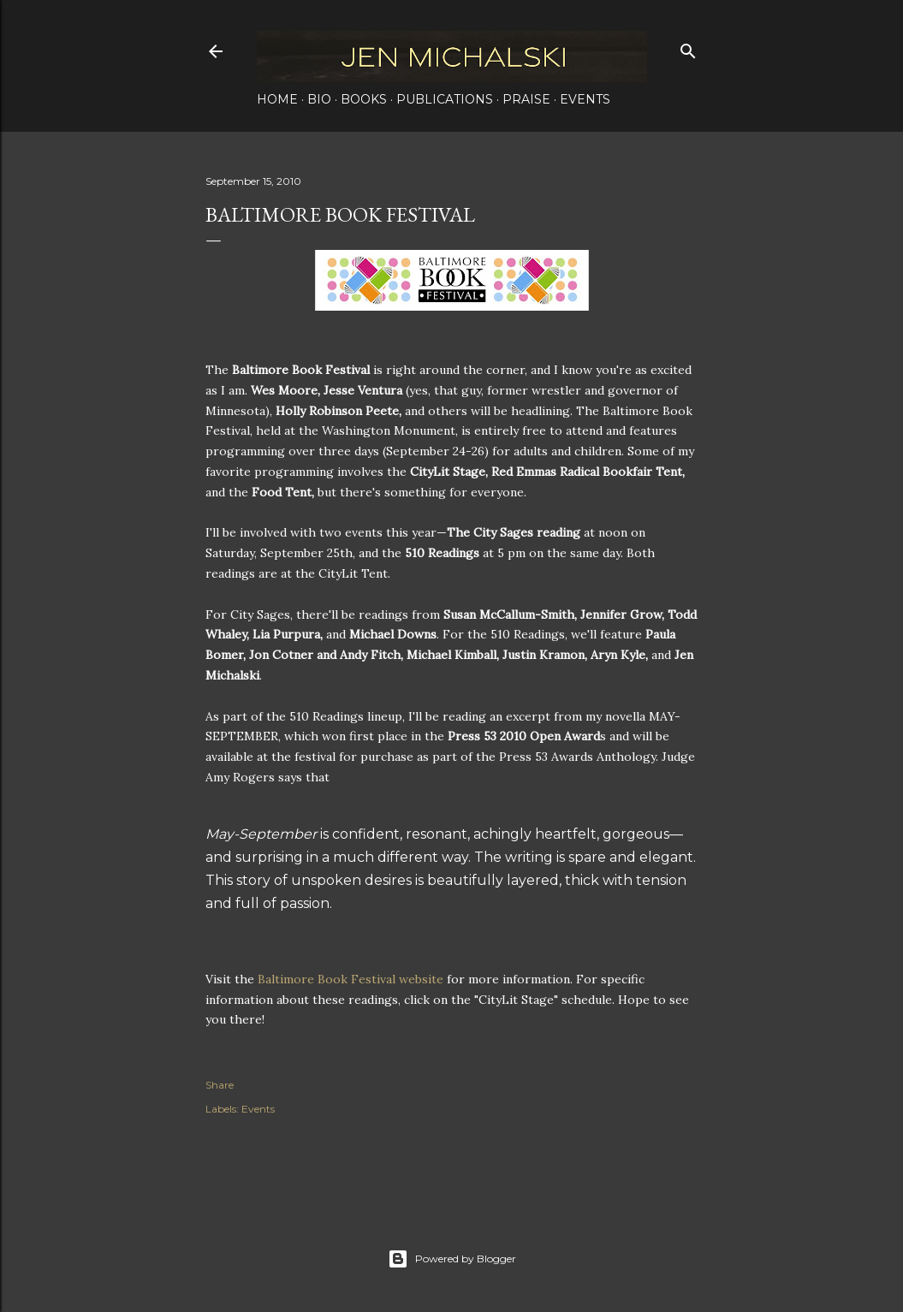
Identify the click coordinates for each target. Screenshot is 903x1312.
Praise (526, 99)
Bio (319, 99)
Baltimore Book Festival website (350, 979)
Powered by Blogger (452, 1259)
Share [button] (219, 1084)
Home (277, 99)
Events (585, 99)
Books (364, 99)
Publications (444, 99)
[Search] (688, 47)
